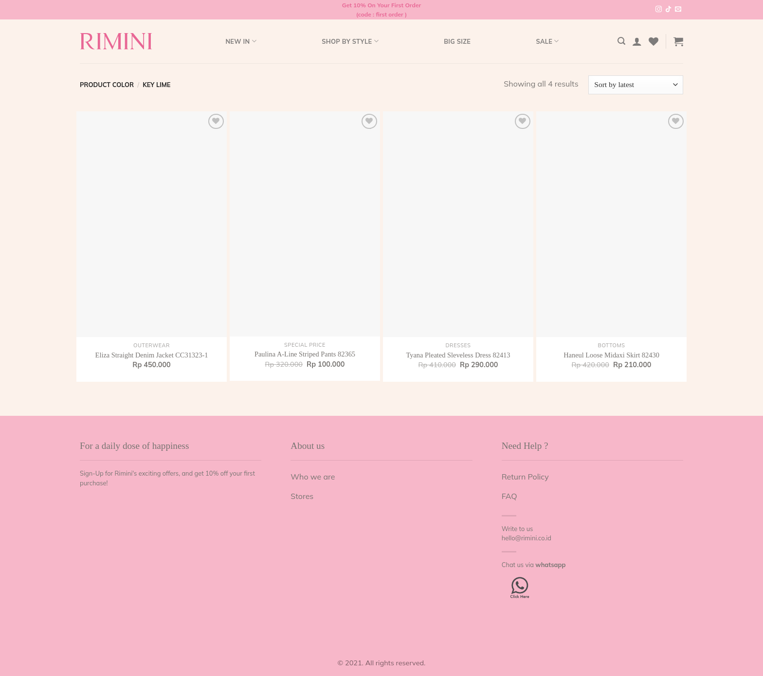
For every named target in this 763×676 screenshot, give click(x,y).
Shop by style (350, 41)
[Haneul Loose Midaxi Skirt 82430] (611, 224)
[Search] (621, 41)
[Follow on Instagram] (658, 9)
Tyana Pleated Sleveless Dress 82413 (458, 355)
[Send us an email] (678, 9)
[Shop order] (635, 84)
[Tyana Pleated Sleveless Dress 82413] (458, 224)
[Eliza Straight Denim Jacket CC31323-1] (151, 224)
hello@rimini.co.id (526, 538)
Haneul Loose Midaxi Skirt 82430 (611, 355)
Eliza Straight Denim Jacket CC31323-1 (151, 355)
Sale (547, 41)
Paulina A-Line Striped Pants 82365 (304, 354)
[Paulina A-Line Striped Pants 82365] (305, 224)
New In (240, 41)
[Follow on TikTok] (668, 9)
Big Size (457, 41)
